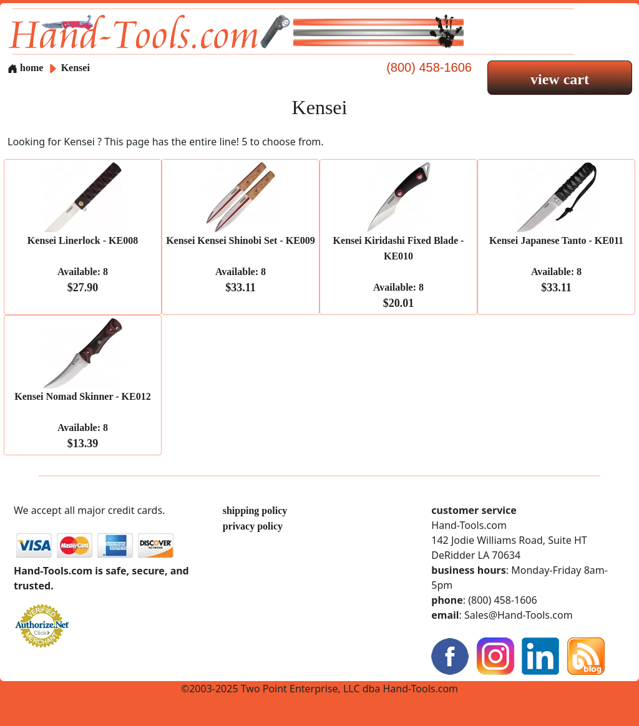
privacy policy (253, 526)
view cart (559, 79)
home (25, 67)
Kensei (75, 67)
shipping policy (255, 510)
